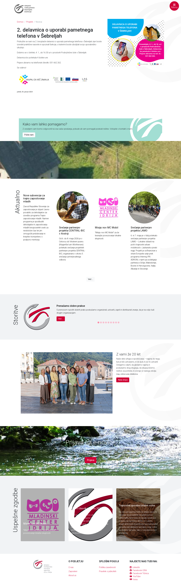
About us (72, 575)
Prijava (90, 460)
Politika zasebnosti (107, 567)
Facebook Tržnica (139, 573)
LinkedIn (135, 567)
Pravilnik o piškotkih (107, 571)
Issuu (134, 579)
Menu (174, 6)
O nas (71, 567)
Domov (20, 22)
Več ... (90, 279)
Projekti (29, 22)
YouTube (135, 576)
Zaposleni (73, 571)
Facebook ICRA (138, 570)
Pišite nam (29, 135)
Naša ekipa (123, 380)
